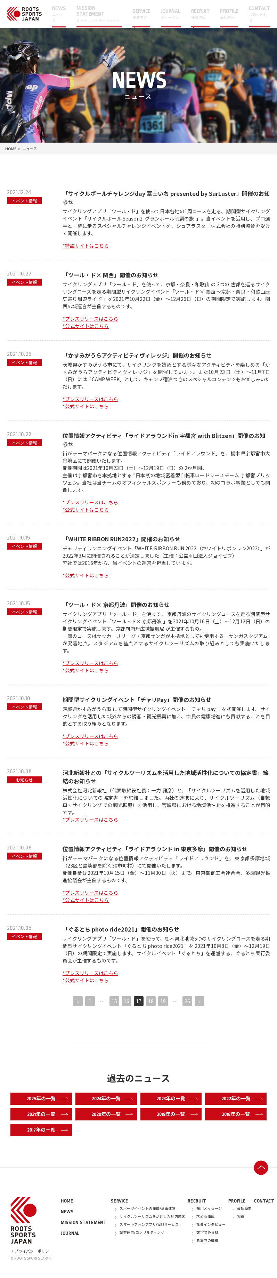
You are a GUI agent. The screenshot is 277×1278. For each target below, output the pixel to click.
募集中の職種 (207, 1241)
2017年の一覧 (46, 1129)
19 (163, 1001)
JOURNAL (70, 1233)
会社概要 (244, 1209)
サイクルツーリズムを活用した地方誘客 (152, 1217)
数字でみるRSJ (208, 1233)
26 (187, 1001)
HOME (10, 148)
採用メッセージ (209, 1209)
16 (126, 1001)
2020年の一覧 (110, 1114)
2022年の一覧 (240, 1098)
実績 (240, 1217)
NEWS (67, 1211)
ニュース (29, 148)
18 (151, 1001)
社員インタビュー (211, 1225)
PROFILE (237, 1201)
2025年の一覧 (45, 1098)
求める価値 (205, 1217)
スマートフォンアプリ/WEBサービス (149, 1225)
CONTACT (264, 1201)
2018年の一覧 (241, 1114)
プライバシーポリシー (31, 1251)
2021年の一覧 (46, 1114)
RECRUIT (197, 1201)
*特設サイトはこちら (86, 245)
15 (114, 1001)
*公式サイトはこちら (86, 325)
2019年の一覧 (176, 1114)
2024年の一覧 (111, 1098)
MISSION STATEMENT (84, 1222)
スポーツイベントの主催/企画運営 (148, 1209)
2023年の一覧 (175, 1098)
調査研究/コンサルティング (142, 1233)
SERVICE (119, 1201)
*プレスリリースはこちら (90, 318)
